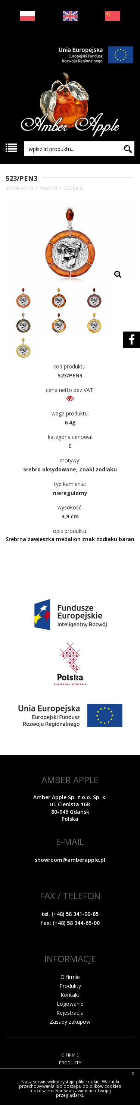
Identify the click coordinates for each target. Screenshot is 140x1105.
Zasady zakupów (70, 1021)
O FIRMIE (70, 1055)
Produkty (70, 985)
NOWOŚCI (48, 188)
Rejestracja (70, 1012)
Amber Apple (19, 188)
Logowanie (70, 1003)
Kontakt (70, 994)
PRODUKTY (70, 1062)
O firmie (70, 976)
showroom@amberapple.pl (70, 859)
